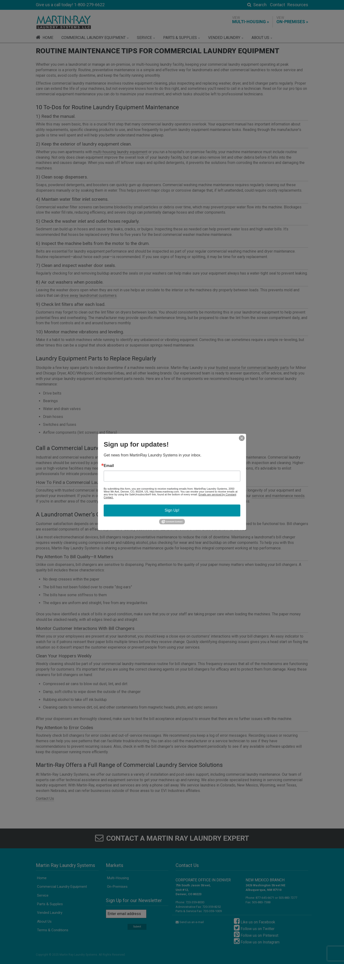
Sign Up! (172, 510)
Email (109, 466)
